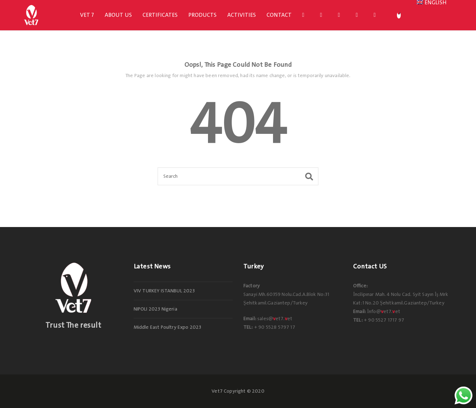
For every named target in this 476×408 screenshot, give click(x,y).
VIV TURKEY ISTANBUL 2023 (164, 291)
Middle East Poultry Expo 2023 (168, 327)
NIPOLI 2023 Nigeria (155, 309)
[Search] (238, 176)
